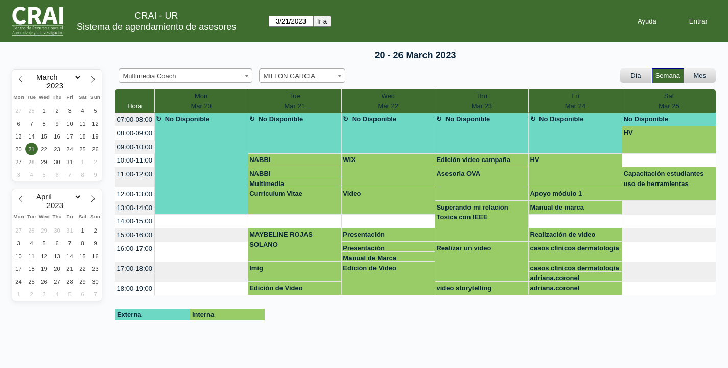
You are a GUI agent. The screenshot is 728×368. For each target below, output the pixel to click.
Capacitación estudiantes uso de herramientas (664, 179)
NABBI (259, 160)
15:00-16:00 (134, 235)
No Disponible (187, 119)
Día (635, 75)
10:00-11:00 (134, 160)
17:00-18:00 (134, 268)
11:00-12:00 (134, 174)
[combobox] (185, 75)
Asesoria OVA (458, 173)
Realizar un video (463, 248)
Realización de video (563, 234)
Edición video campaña (473, 160)
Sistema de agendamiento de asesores (156, 26)
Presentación (364, 234)
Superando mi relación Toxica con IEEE (472, 212)
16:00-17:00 (134, 248)
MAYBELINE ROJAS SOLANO (281, 239)
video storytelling (463, 288)
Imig (256, 268)
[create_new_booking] (669, 161)
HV (628, 132)
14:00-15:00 (134, 221)
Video (352, 193)
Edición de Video (369, 268)
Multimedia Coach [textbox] (149, 76)
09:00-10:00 (134, 147)
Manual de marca (557, 207)
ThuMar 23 (482, 101)
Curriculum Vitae (275, 193)
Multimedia (266, 184)
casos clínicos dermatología (574, 248)
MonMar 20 (201, 101)
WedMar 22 (388, 101)
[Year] (57, 86)
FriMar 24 (575, 101)
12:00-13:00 (134, 194)
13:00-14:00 (134, 208)
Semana (667, 75)
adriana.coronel (555, 278)
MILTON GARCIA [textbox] (289, 76)
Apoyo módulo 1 (556, 193)
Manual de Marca (369, 258)
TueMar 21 (294, 101)
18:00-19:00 (134, 288)
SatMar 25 (669, 101)
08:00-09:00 (134, 133)
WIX (349, 160)
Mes (700, 75)
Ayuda (647, 21)
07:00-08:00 (134, 119)
